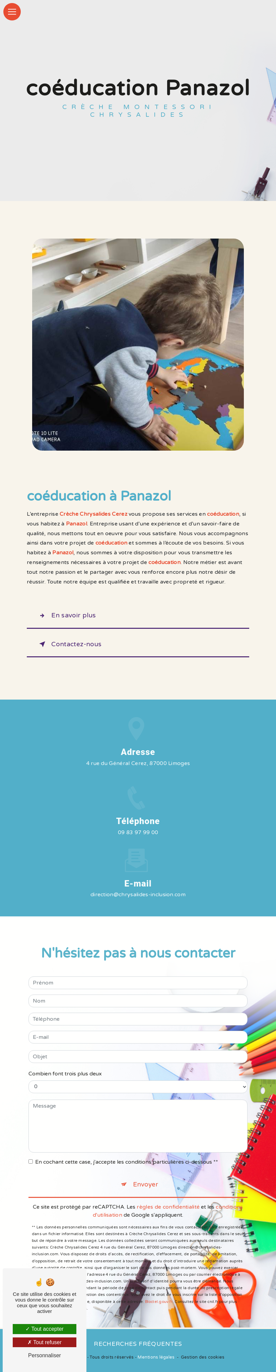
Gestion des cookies (203, 1357)
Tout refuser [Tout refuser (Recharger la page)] (44, 1342)
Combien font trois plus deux (65, 1065)
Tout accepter (44, 1329)
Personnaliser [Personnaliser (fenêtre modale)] (44, 1355)
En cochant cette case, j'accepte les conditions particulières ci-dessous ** (126, 1153)
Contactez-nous (69, 644)
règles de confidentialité (168, 1198)
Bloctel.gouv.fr (158, 1293)
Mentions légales (156, 1357)
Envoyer (145, 1176)
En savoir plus (66, 615)
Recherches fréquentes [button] (138, 1344)
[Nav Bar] (12, 11)
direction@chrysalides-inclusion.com (138, 886)
